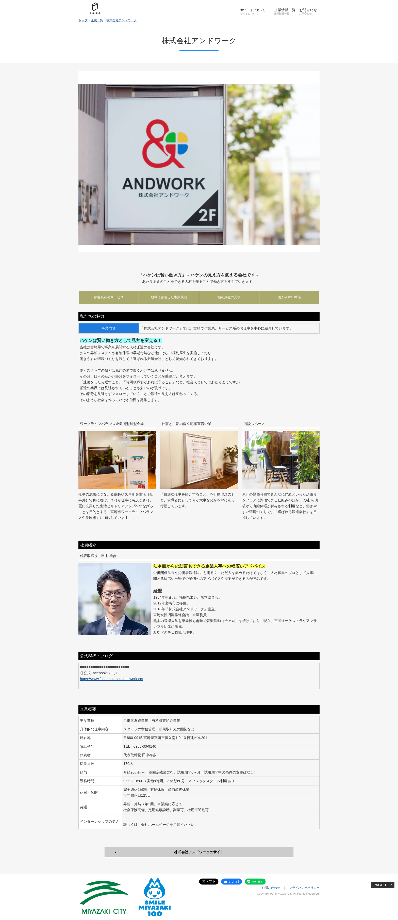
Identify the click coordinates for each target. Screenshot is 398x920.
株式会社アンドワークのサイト (199, 852)
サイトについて (252, 10)
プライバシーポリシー (304, 887)
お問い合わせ (271, 887)
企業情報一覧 (284, 10)
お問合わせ (308, 10)
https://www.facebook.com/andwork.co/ (111, 679)
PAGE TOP (383, 885)
